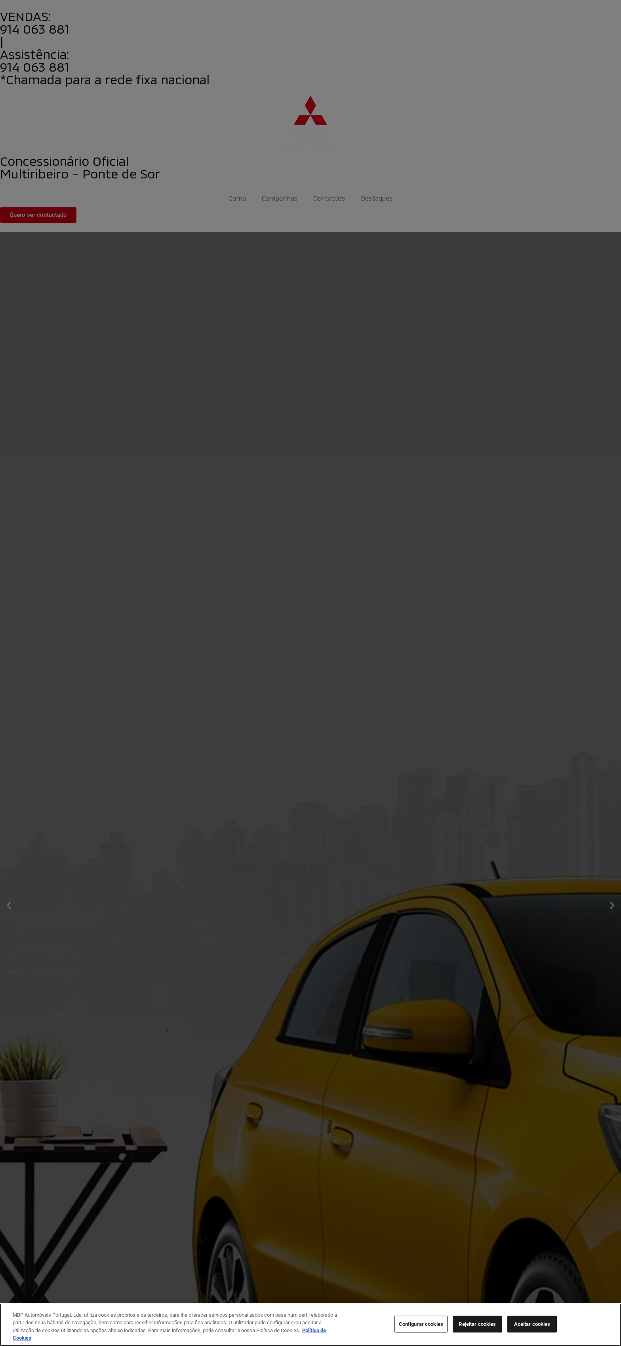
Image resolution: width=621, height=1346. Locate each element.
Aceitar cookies (532, 1324)
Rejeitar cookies (477, 1324)
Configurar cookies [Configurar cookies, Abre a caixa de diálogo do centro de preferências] (421, 1324)
